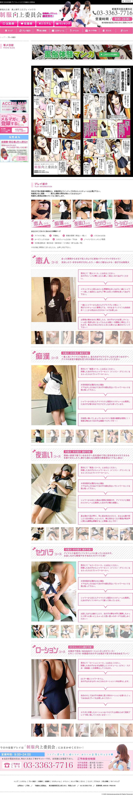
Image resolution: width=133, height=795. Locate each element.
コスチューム (56, 781)
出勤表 (40, 781)
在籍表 (47, 781)
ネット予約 (74, 781)
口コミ (83, 781)
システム (23, 781)
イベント (66, 781)
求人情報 (105, 781)
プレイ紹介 (32, 781)
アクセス (97, 781)
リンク (89, 781)
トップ (2, 37)
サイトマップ (114, 781)
